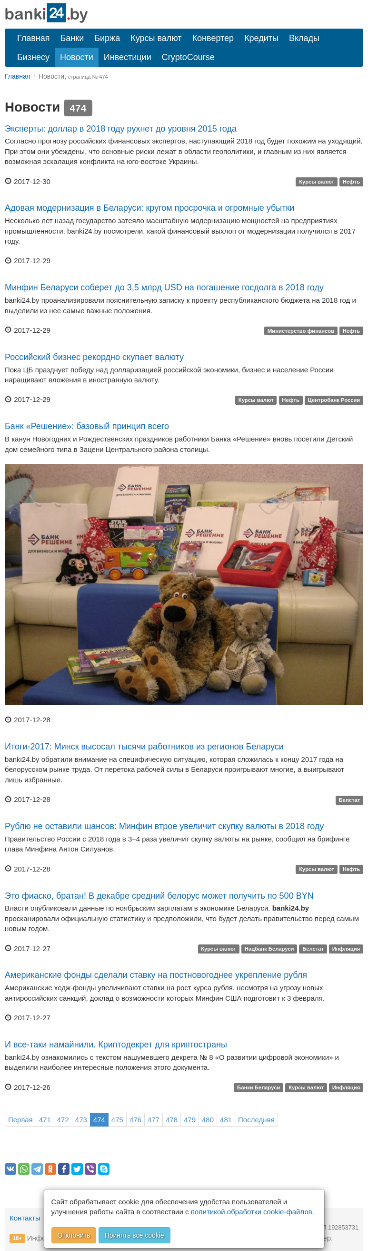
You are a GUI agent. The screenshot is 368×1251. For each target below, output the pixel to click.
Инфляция (346, 949)
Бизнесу (33, 57)
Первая (20, 1120)
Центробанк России (334, 400)
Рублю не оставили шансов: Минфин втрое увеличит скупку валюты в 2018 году (164, 826)
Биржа (107, 38)
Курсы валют (155, 38)
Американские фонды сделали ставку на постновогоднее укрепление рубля (156, 975)
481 (226, 1120)
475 (117, 1120)
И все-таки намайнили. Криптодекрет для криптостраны (116, 1044)
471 (45, 1120)
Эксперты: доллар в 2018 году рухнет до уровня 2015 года (121, 128)
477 (153, 1120)
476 (135, 1120)
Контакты (25, 1218)
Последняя (256, 1120)
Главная (33, 38)
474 (99, 1120)
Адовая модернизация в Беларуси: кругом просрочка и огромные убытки (149, 208)
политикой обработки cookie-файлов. (252, 1212)
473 (81, 1120)
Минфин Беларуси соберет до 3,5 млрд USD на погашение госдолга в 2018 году (164, 287)
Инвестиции (127, 57)
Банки (72, 38)
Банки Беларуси (258, 1088)
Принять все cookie (134, 1235)
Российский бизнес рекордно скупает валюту (94, 357)
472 (63, 1120)
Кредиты (261, 38)
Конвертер (213, 38)
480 (208, 1120)
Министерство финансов (301, 331)
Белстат (349, 800)
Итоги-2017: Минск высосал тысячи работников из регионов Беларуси (144, 746)
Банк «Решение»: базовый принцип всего (87, 426)
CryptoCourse (188, 57)
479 (190, 1120)
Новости (76, 57)
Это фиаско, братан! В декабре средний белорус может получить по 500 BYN (159, 896)
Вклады (304, 38)
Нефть (351, 182)
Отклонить (74, 1235)
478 (172, 1120)
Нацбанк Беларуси (269, 949)
